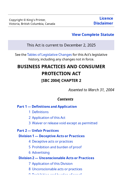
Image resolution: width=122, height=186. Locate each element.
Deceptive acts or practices (52, 141)
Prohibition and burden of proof (56, 147)
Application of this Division (52, 163)
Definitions (40, 112)
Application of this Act (48, 117)
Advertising (41, 152)
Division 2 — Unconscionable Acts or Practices (56, 158)
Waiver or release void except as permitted (64, 123)
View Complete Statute (93, 34)
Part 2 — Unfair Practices (38, 130)
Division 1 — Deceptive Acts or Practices (52, 136)
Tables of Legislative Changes (49, 54)
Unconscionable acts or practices (57, 169)
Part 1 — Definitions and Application (47, 106)
